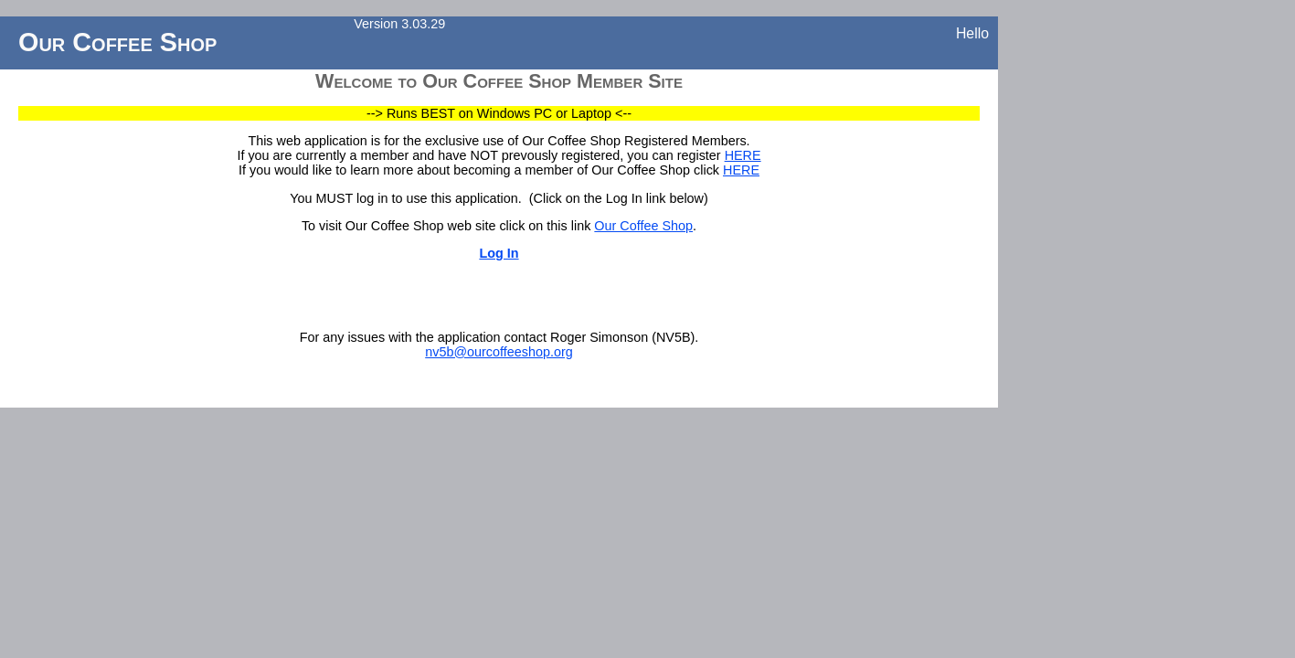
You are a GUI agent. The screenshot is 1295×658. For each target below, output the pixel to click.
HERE (743, 155)
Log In (498, 253)
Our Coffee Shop (643, 225)
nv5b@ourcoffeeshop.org (499, 352)
